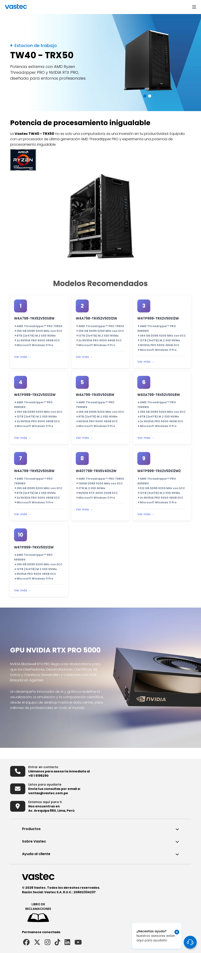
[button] (144, 96)
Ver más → (22, 357)
